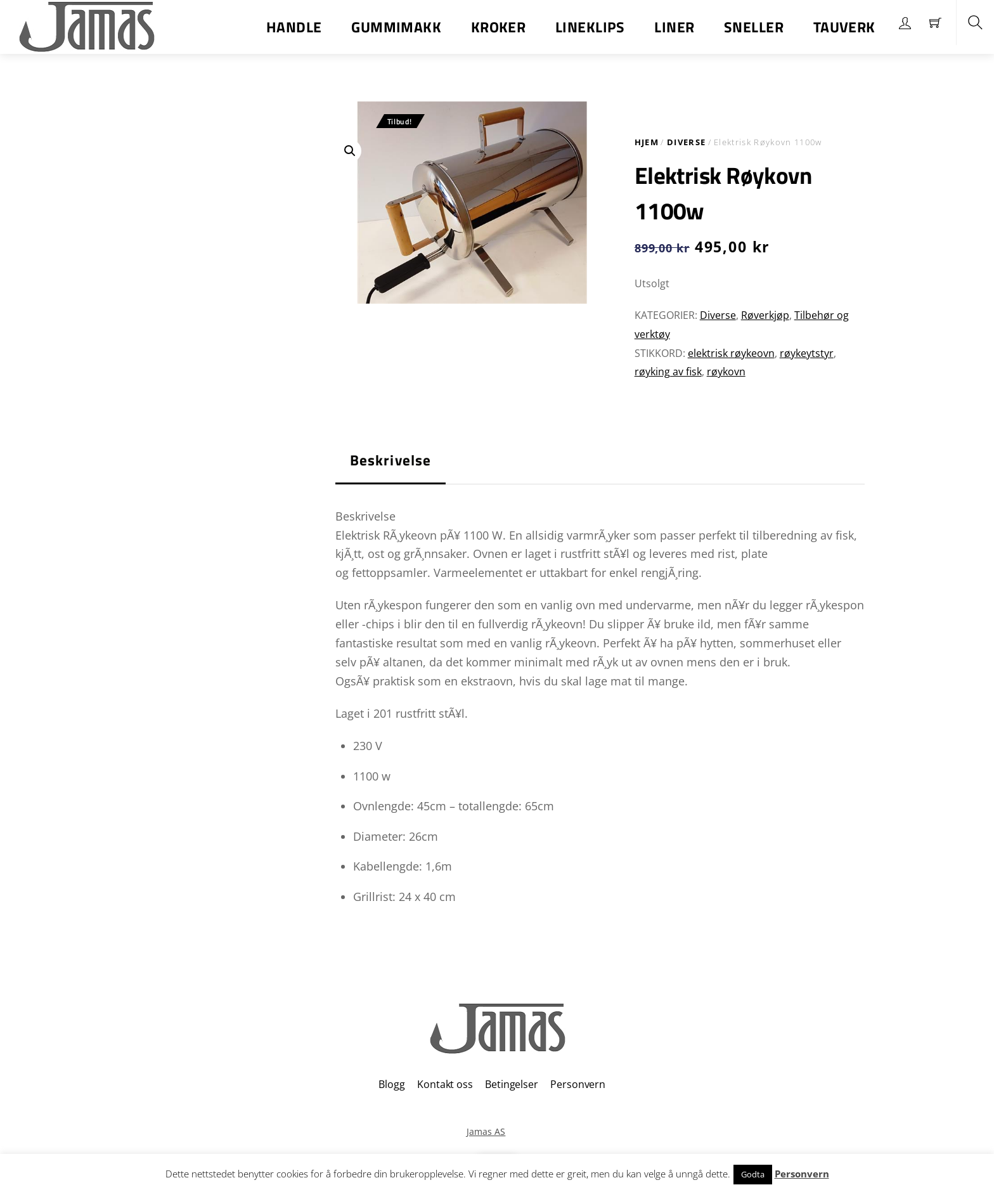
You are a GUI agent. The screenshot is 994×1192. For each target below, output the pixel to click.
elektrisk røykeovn (731, 353)
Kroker (498, 27)
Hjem (647, 142)
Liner (674, 27)
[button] (350, 150)
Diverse (686, 142)
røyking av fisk (668, 372)
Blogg (391, 1084)
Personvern (577, 1084)
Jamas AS (486, 1131)
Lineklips (590, 27)
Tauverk (844, 27)
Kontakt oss (444, 1084)
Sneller (754, 27)
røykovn (726, 372)
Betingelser (511, 1084)
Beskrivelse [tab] (391, 460)
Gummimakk (396, 27)
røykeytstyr (807, 353)
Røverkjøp (765, 315)
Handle (294, 27)
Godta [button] (753, 1174)
